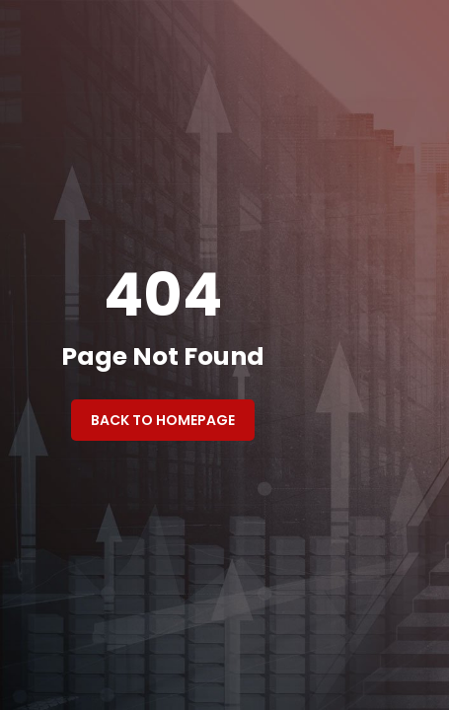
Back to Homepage (163, 420)
